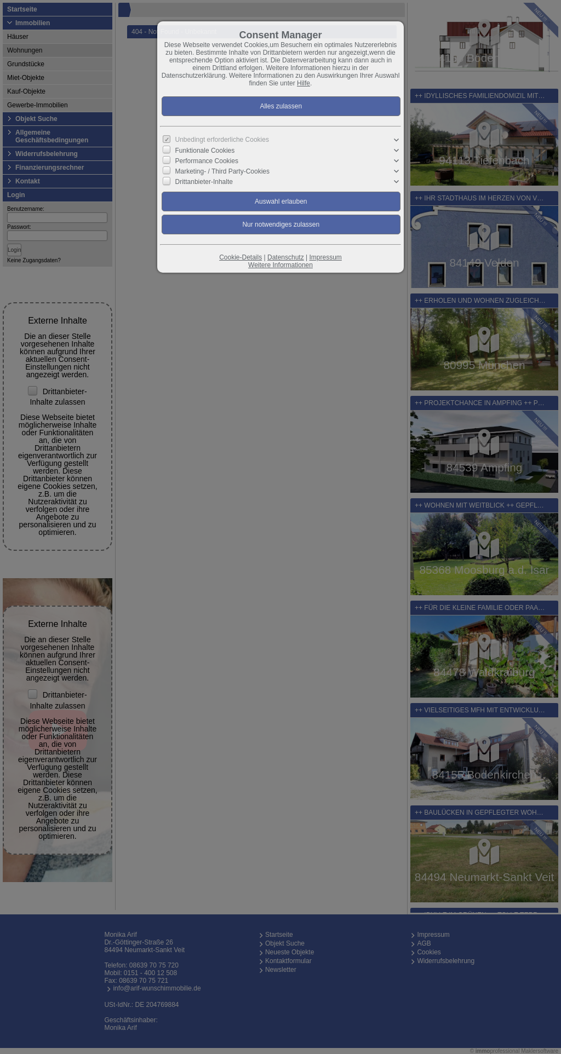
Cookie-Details (240, 257)
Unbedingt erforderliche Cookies (222, 139)
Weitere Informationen (280, 265)
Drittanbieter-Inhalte (204, 182)
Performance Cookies (206, 161)
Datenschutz (285, 257)
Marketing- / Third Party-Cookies (222, 171)
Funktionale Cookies (205, 150)
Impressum (325, 257)
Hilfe (303, 83)
